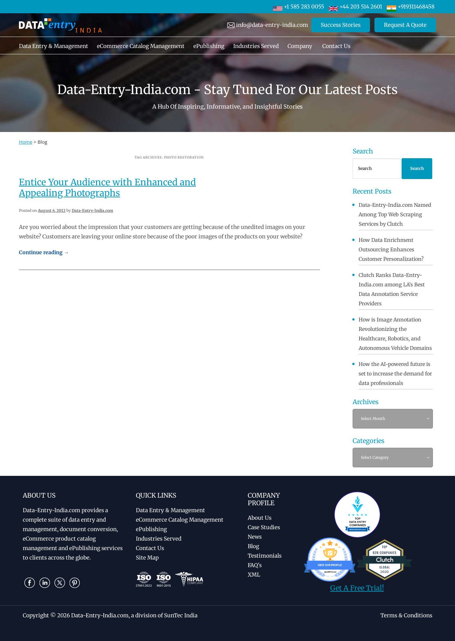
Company (300, 46)
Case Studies (264, 527)
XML (254, 574)
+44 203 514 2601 (355, 6)
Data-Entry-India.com (92, 210)
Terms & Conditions (406, 615)
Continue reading (44, 252)
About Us (259, 517)
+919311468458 (410, 6)
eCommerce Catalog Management (141, 46)
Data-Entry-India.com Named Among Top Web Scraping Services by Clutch (395, 214)
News (255, 536)
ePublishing (208, 46)
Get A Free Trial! (357, 588)
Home (25, 142)
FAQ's (255, 565)
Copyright (36, 615)
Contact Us (336, 46)
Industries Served (256, 46)
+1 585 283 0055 (298, 6)
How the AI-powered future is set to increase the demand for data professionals (395, 373)
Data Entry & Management (53, 46)
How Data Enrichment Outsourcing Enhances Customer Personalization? (391, 249)
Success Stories (341, 24)
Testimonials (265, 555)
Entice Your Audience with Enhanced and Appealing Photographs (107, 188)
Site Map (147, 557)
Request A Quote (405, 24)
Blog (253, 546)
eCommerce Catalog (179, 519)
